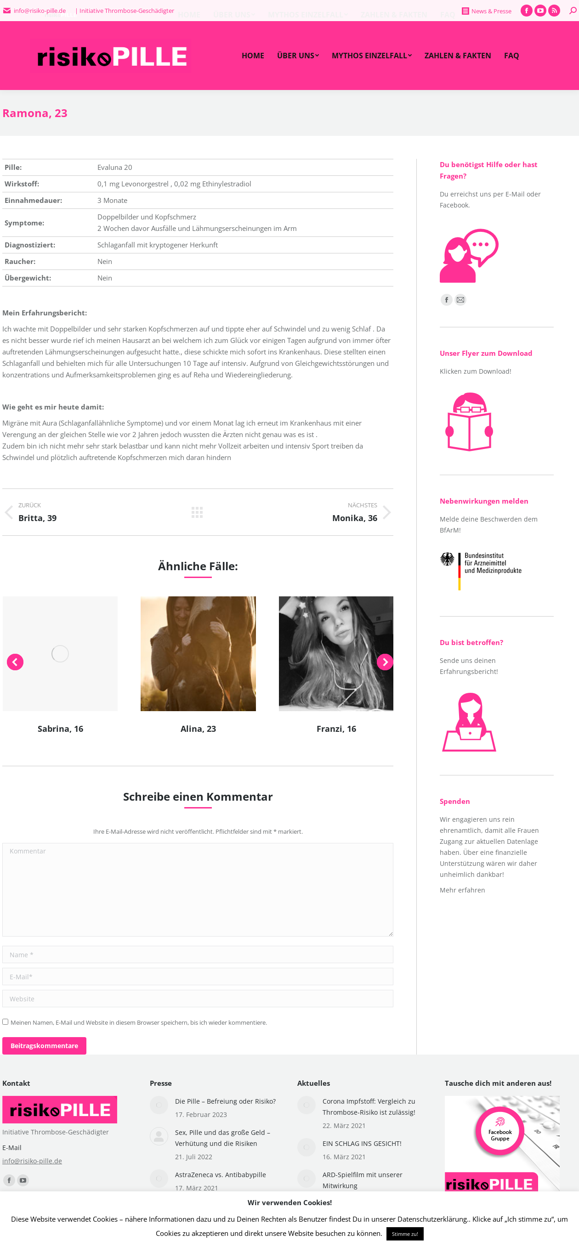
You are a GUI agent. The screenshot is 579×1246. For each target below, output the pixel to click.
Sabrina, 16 (60, 728)
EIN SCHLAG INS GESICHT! (362, 1143)
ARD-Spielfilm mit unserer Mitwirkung (363, 1180)
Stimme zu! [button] (405, 1233)
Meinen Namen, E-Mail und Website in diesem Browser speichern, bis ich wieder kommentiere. (139, 1022)
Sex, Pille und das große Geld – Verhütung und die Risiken (222, 1138)
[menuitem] (253, 55)
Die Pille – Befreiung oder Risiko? (225, 1101)
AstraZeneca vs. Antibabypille (220, 1174)
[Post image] (159, 1105)
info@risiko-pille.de (32, 1160)
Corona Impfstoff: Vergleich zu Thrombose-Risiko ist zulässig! (369, 1107)
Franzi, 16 (336, 728)
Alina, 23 (198, 728)
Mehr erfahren (462, 890)
